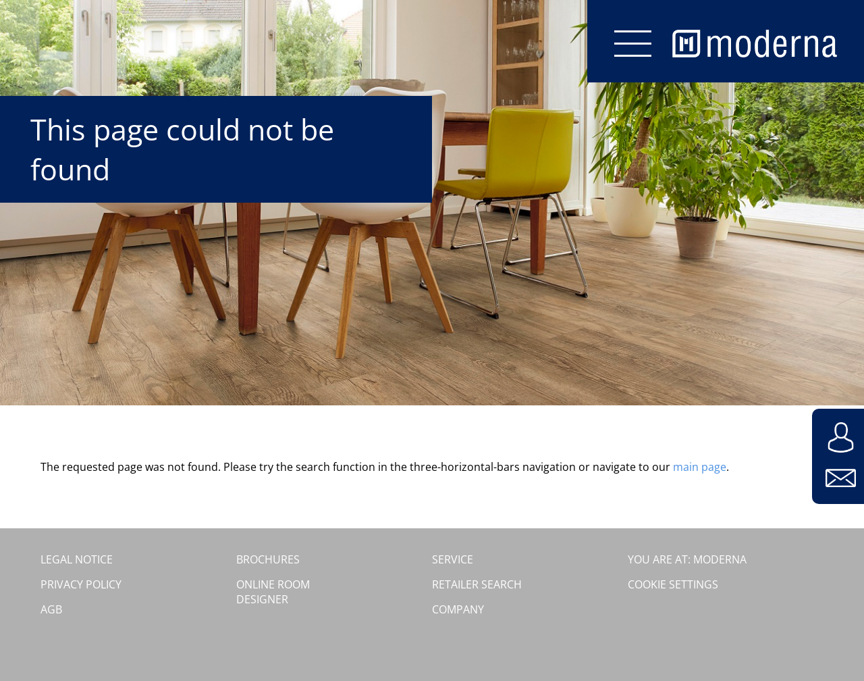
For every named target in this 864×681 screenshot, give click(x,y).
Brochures (268, 559)
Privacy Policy (81, 584)
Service (452, 559)
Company (458, 609)
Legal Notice (76, 559)
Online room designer (273, 592)
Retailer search (477, 584)
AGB (51, 609)
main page (699, 466)
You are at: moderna (687, 559)
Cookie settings (673, 584)
